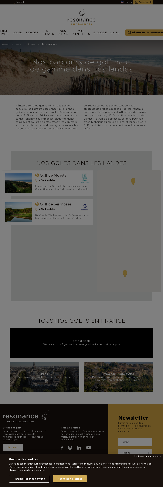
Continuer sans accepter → (148, 456)
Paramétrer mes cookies (29, 479)
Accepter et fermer (70, 479)
